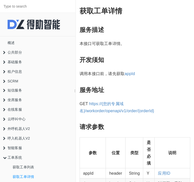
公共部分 (12, 52)
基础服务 (12, 62)
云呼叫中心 (14, 119)
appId (130, 74)
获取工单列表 (23, 167)
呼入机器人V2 (16, 138)
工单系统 (12, 157)
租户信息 (12, 72)
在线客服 (12, 109)
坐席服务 (12, 100)
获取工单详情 (23, 177)
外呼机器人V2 (16, 129)
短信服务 (12, 90)
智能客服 (12, 148)
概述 (11, 43)
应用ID (164, 173)
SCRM (10, 81)
